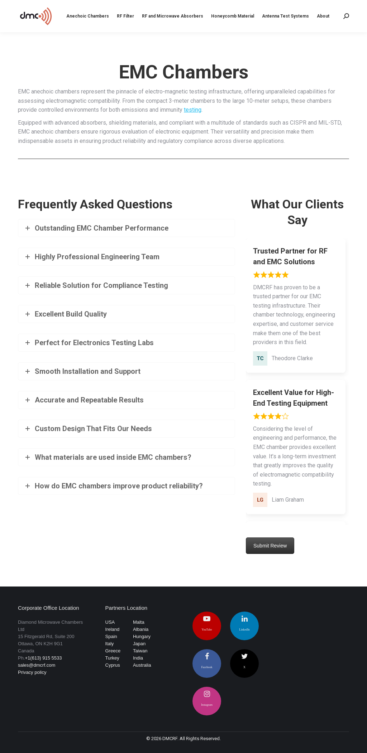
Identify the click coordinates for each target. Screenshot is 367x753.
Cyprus (112, 665)
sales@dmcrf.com (36, 665)
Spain (111, 636)
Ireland (112, 629)
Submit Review (270, 546)
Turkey (112, 658)
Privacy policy (32, 672)
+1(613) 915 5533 (43, 658)
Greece (113, 650)
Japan (139, 643)
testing (192, 109)
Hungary (142, 636)
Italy (109, 643)
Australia (142, 665)
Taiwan (140, 650)
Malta (138, 622)
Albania (140, 629)
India (138, 658)
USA (110, 622)
